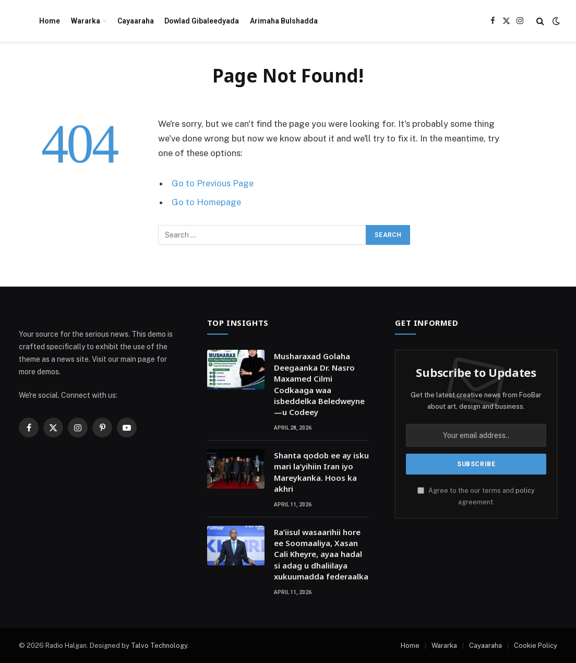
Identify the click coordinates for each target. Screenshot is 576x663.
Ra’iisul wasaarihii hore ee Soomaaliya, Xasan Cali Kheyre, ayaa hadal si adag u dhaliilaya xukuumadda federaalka (321, 554)
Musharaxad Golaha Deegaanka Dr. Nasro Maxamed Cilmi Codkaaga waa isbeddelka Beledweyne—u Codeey (319, 384)
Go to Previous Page (213, 183)
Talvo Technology (159, 645)
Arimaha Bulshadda (284, 21)
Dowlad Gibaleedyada (201, 21)
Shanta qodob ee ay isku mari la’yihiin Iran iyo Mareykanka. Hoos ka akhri (321, 472)
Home (49, 21)
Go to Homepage (206, 202)
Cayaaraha (135, 21)
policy (525, 490)
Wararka (85, 21)
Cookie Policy (535, 645)
